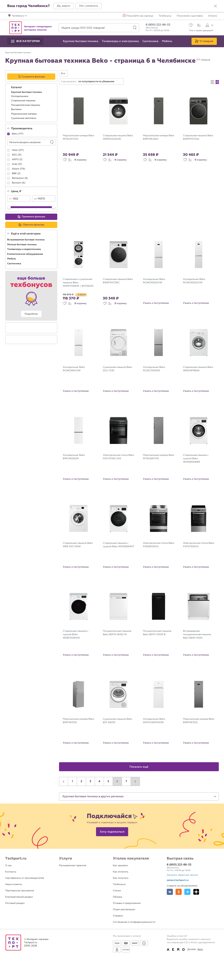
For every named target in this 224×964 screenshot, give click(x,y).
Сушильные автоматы (24, 118)
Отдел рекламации (124, 909)
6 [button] (117, 781)
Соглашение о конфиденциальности (134, 922)
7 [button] (126, 781)
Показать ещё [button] (139, 767)
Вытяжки (16, 109)
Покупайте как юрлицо (140, 16)
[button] (63, 6)
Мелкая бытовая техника (22, 244)
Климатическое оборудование (25, 254)
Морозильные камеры (24, 114)
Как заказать (120, 865)
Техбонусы (165, 16)
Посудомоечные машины (26, 105)
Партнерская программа (19, 890)
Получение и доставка (190, 16)
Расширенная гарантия (72, 865)
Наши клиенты (13, 884)
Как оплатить (120, 871)
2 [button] (81, 781)
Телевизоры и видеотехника (24, 249)
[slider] (9, 207)
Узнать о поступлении (156, 303)
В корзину (80, 159)
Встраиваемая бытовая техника (26, 239)
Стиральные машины (23, 100)
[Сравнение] (198, 25)
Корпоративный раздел (19, 897)
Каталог (17, 87)
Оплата (212, 16)
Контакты (10, 871)
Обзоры (117, 897)
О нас (8, 865)
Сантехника (14, 263)
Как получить (120, 878)
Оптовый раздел (15, 903)
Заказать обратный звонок (182, 875)
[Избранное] (190, 26)
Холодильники (20, 96)
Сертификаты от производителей (24, 878)
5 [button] (108, 781)
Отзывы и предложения (127, 903)
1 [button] (72, 781)
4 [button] (99, 781)
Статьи (117, 890)
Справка (118, 915)
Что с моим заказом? (201, 30)
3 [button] (90, 781)
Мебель (12, 258)
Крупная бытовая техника (26, 92)
